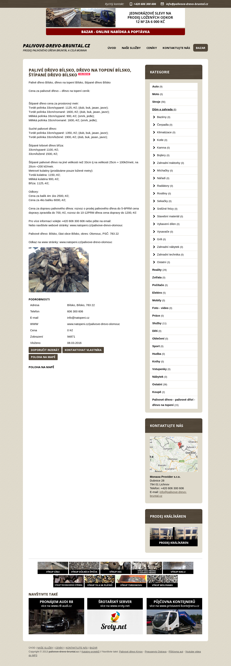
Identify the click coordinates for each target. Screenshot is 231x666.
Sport (158, 346)
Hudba (158, 353)
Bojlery (163, 155)
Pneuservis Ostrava (155, 651)
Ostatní (163, 262)
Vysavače (165, 231)
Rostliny (164, 193)
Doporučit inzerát (45, 350)
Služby (159, 323)
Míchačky (165, 170)
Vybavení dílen (168, 224)
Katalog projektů (90, 651)
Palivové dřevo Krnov (131, 651)
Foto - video (162, 308)
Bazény (163, 117)
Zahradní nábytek (170, 246)
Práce (158, 315)
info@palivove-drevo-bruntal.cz (187, 4)
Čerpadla (164, 124)
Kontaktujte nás (176, 48)
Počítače (160, 285)
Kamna (163, 147)
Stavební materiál (170, 216)
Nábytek (159, 376)
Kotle (162, 139)
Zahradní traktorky (170, 162)
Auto (157, 86)
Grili (161, 239)
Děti (157, 330)
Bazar (200, 48)
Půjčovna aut (176, 651)
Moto (157, 94)
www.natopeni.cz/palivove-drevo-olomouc (93, 324)
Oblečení (160, 338)
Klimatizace (166, 132)
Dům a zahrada (164, 109)
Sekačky (164, 201)
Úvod (112, 48)
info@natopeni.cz (78, 317)
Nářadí (163, 178)
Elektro (159, 292)
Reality (159, 269)
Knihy (158, 361)
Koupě (158, 392)
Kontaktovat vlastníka (83, 350)
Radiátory (165, 185)
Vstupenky (161, 369)
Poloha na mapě (43, 357)
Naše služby (131, 48)
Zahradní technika (170, 254)
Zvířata (159, 277)
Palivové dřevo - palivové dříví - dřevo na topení (173, 402)
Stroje (159, 101)
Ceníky (151, 48)
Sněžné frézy (167, 208)
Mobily (158, 300)
